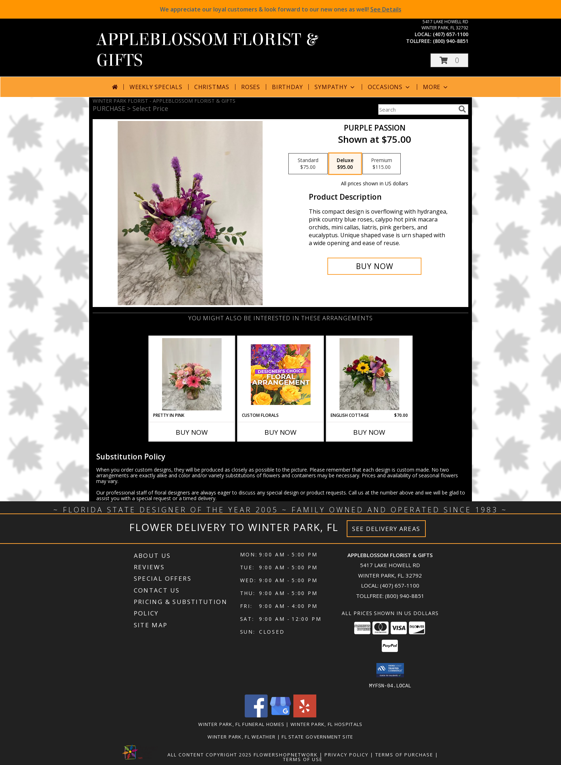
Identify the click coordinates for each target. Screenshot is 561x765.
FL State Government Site (317, 736)
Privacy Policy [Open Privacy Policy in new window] (347, 754)
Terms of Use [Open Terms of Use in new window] (303, 759)
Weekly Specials (156, 87)
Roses (250, 87)
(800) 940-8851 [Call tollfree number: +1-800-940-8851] (450, 41)
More (436, 87)
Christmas (211, 87)
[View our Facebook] (256, 715)
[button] (449, 60)
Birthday (287, 87)
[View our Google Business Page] (280, 715)
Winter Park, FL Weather (241, 736)
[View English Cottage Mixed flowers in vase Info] (369, 374)
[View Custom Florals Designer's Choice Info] (281, 374)
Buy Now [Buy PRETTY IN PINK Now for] (192, 432)
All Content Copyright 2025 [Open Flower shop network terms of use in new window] (209, 754)
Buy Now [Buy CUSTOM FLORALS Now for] (280, 432)
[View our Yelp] (304, 715)
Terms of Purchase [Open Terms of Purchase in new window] (404, 754)
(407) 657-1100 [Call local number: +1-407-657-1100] (450, 34)
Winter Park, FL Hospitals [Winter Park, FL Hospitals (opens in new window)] (327, 724)
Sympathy (335, 87)
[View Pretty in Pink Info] (192, 374)
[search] (462, 109)
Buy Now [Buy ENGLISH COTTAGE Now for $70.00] (369, 432)
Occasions (389, 87)
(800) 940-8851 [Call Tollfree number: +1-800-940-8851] (404, 595)
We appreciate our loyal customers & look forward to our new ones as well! (280, 9)
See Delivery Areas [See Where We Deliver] (386, 529)
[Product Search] (417, 109)
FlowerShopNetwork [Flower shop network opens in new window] (286, 754)
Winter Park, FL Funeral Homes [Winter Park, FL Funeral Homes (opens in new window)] (241, 724)
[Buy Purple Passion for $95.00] (374, 266)
